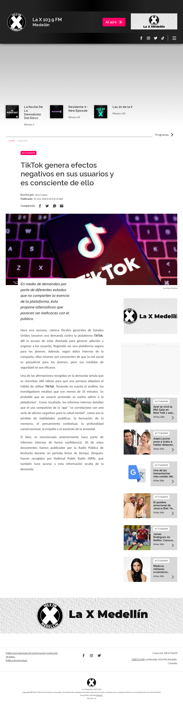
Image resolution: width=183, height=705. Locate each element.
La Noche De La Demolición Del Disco (33, 112)
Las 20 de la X (122, 107)
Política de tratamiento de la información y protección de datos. (32, 655)
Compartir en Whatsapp (54, 206)
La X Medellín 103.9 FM (16, 22)
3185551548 (138, 659)
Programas (162, 134)
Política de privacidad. (16, 660)
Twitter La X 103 (156, 38)
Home (11, 141)
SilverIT (99, 695)
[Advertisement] (91, 78)
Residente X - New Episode (78, 108)
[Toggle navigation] (174, 38)
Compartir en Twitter (47, 206)
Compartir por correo (61, 206)
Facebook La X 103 (141, 38)
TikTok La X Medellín (163, 38)
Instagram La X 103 (148, 38)
